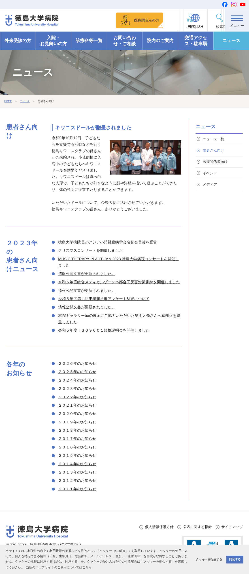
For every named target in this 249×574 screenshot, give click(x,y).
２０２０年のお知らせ (77, 414)
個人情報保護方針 (155, 527)
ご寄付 (163, 27)
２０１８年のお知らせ (77, 430)
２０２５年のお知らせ (77, 372)
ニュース (231, 40)
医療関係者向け (216, 164)
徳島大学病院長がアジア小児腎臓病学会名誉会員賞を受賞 (107, 242)
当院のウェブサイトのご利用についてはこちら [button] (59, 567)
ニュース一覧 (214, 139)
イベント (210, 175)
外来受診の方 (17, 40)
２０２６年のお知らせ (77, 363)
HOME (8, 101)
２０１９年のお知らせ (77, 422)
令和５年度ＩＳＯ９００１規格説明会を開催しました (103, 330)
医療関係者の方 (129, 20)
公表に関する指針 (195, 527)
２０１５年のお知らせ (77, 456)
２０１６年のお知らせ (77, 447)
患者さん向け (214, 151)
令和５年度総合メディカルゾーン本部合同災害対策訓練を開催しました (119, 282)
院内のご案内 (160, 40)
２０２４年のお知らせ (77, 380)
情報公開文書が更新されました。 (86, 274)
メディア (210, 188)
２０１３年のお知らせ (77, 472)
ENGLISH (187, 27)
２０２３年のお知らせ (77, 389)
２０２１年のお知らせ (77, 405)
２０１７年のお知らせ (77, 439)
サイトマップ (231, 527)
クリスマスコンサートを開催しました (90, 251)
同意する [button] (235, 559)
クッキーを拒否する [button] (209, 559)
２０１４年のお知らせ (77, 464)
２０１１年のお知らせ (77, 489)
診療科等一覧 (89, 40)
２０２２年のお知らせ (77, 397)
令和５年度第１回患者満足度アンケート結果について (103, 299)
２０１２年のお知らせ (77, 481)
